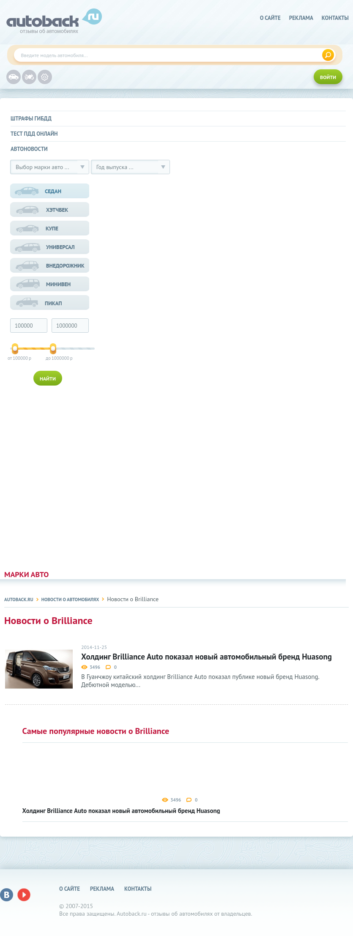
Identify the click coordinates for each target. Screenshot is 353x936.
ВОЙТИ (328, 77)
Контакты (335, 18)
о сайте (270, 18)
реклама (301, 18)
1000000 (54, 358)
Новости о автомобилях (70, 599)
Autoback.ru (18, 599)
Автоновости (29, 149)
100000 (15, 358)
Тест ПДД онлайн (34, 133)
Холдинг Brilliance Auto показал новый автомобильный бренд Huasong (206, 657)
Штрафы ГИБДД (31, 118)
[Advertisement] (50, 476)
